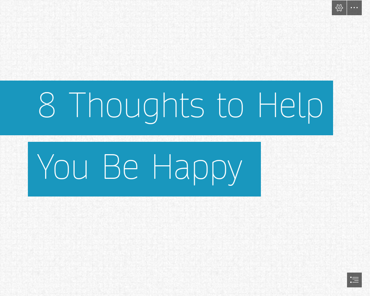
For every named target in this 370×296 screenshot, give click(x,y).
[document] (185, 148)
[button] (339, 7)
